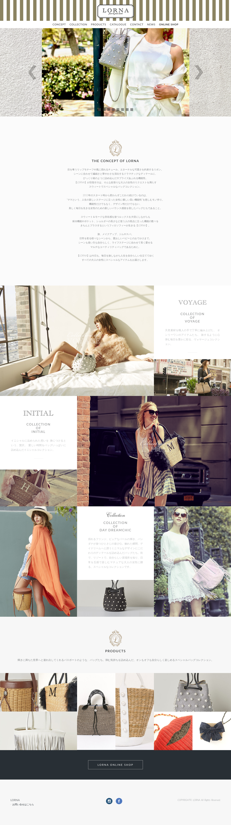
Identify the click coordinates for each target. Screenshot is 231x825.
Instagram (109, 801)
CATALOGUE (118, 24)
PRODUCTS (98, 24)
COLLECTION (78, 24)
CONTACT (136, 24)
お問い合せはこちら (23, 804)
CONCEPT (59, 24)
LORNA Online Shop (115, 764)
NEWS (151, 24)
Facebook (119, 801)
